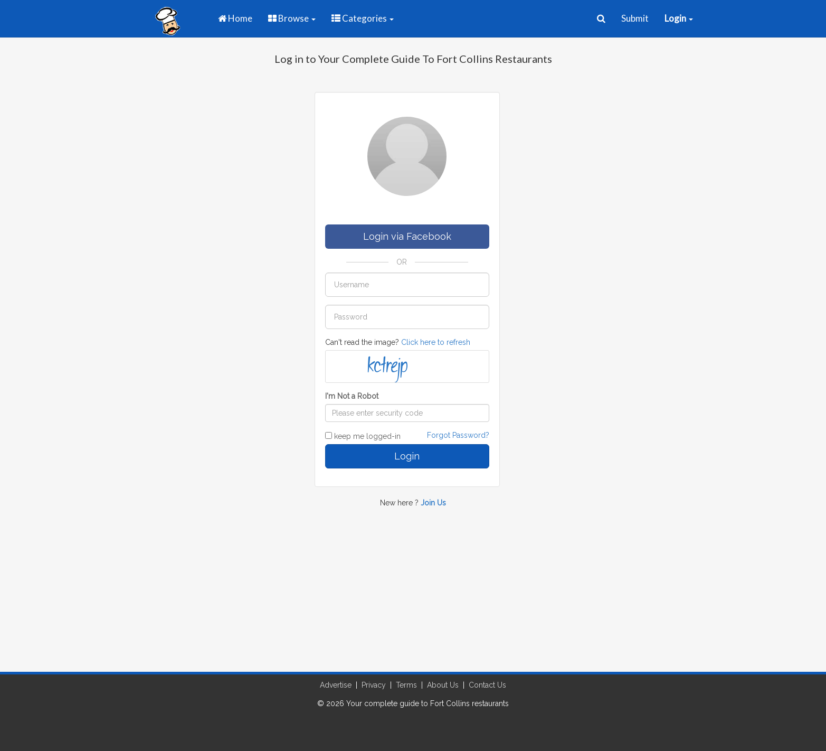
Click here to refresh (435, 342)
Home (235, 18)
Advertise (336, 685)
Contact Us (487, 685)
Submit (635, 18)
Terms (406, 685)
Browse (292, 18)
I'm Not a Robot (351, 396)
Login (407, 456)
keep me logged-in (363, 436)
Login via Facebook (407, 236)
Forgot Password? (458, 435)
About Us (443, 685)
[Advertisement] (413, 595)
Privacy (374, 685)
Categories (362, 18)
